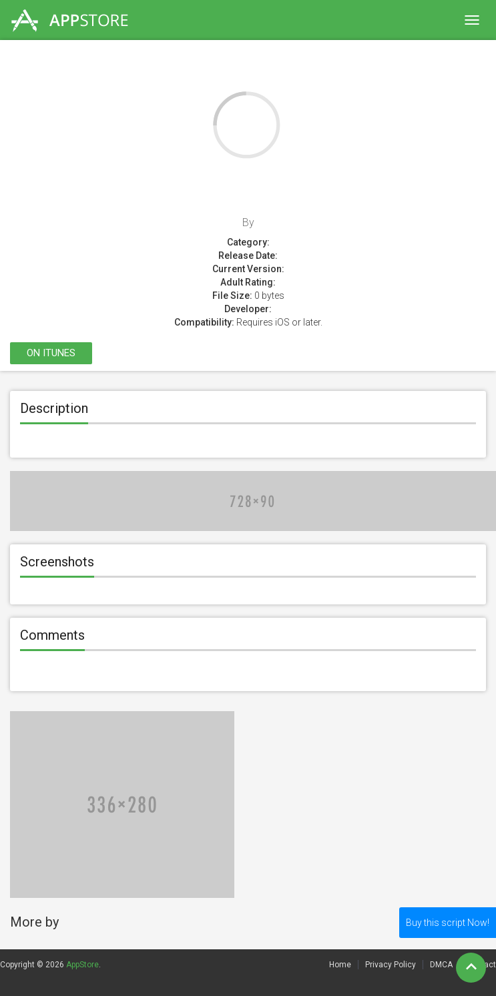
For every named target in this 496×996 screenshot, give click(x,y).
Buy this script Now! (447, 922)
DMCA (441, 964)
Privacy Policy (390, 964)
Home (340, 964)
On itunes (51, 353)
